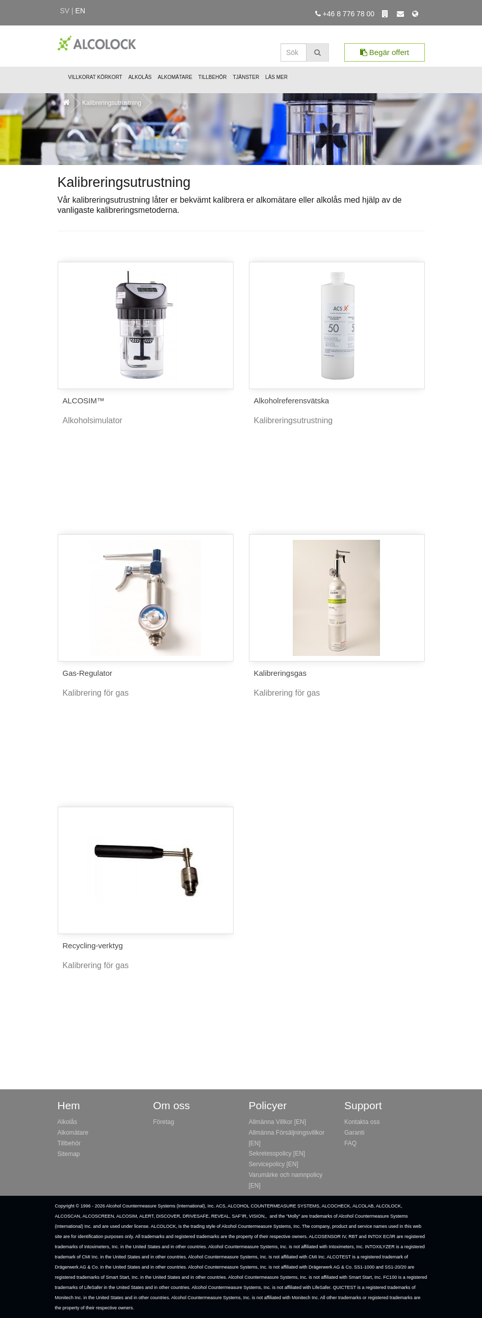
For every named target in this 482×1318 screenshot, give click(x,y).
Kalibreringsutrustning (111, 102)
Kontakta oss (361, 1121)
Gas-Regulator (88, 673)
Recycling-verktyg (93, 945)
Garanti (354, 1132)
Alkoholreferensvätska (291, 400)
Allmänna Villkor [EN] (278, 1121)
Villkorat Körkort (95, 77)
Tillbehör (212, 77)
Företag (163, 1121)
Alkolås (140, 77)
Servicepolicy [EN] (273, 1164)
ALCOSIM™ (84, 400)
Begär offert (384, 52)
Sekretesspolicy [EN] (277, 1153)
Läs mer (276, 77)
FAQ (350, 1143)
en (80, 11)
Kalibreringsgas (280, 673)
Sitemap (69, 1154)
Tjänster (246, 77)
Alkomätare (175, 77)
